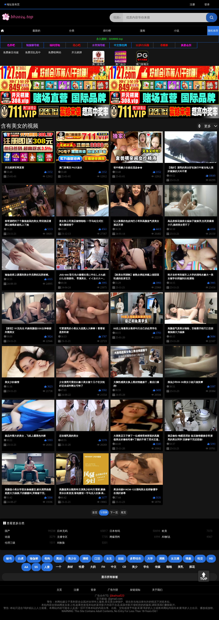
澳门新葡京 (98, 58)
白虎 (20, 558)
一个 (58, 567)
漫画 (142, 30)
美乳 (180, 567)
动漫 (30, 536)
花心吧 (76, 45)
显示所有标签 (109, 577)
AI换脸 (82, 542)
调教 (162, 558)
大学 (150, 558)
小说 (176, 30)
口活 (97, 558)
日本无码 (82, 531)
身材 (70, 567)
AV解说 (187, 536)
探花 (192, 567)
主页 (59, 589)
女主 (109, 558)
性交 (200, 558)
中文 (113, 567)
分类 (71, 30)
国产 (30, 531)
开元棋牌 (77, 52)
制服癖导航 (32, 45)
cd (124, 567)
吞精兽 (164, 45)
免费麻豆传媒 (11, 52)
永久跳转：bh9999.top (109, 38)
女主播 (175, 558)
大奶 (93, 567)
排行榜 (107, 30)
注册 (192, 4)
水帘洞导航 (98, 45)
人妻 (47, 567)
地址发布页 (13, 4)
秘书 (9, 558)
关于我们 (157, 589)
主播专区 (82, 536)
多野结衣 (135, 558)
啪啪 (169, 567)
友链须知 (135, 589)
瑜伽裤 (34, 558)
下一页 (114, 512)
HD (211, 558)
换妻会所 (186, 45)
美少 (134, 567)
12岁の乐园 (142, 45)
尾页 (123, 512)
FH (103, 567)
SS (36, 567)
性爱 (81, 567)
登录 (207, 4)
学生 (146, 567)
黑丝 (59, 558)
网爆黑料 (135, 536)
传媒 (157, 567)
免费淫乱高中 (33, 52)
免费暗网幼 (54, 52)
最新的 (36, 30)
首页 (94, 512)
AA (26, 567)
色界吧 (11, 45)
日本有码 (135, 531)
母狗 (47, 558)
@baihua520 (117, 595)
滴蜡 (85, 558)
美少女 (72, 558)
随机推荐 (213, 30)
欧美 (187, 531)
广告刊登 (113, 589)
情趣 (188, 558)
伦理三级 (30, 542)
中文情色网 (120, 45)
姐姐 (121, 558)
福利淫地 (55, 45)
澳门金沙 (120, 58)
